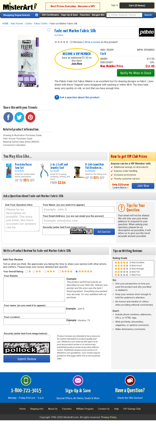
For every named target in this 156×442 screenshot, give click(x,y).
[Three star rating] (45, 271)
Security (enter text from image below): (65, 227)
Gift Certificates (50, 15)
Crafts (28, 23)
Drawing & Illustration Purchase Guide (22, 135)
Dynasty (91, 171)
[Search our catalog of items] (148, 15)
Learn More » (120, 187)
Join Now (76, 63)
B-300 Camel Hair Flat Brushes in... (94, 166)
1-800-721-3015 (26, 390)
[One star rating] (26, 271)
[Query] (124, 15)
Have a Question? (130, 390)
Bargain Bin (98, 15)
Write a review (92, 42)
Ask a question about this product (79, 97)
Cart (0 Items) (137, 5)
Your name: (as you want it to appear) (24, 305)
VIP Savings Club (132, 408)
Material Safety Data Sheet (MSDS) (21, 141)
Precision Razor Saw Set (23, 166)
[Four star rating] (59, 271)
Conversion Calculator (14, 145)
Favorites (85, 15)
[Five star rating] (76, 271)
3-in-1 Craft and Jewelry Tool (59, 166)
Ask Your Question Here (18, 204)
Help (116, 408)
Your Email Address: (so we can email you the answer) (73, 216)
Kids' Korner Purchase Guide (17, 138)
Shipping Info (37, 408)
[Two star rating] (34, 271)
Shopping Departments (16, 15)
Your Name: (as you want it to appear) (64, 204)
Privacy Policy (109, 417)
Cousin (56, 171)
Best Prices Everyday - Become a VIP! (73, 6)
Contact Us (104, 408)
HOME (5, 23)
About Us (52, 408)
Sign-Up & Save (69, 15)
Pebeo (60, 35)
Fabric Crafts (40, 23)
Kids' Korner (17, 23)
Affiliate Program (85, 408)
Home (22, 408)
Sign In (114, 5)
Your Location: (11, 317)
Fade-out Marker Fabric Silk (75, 31)
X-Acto (21, 171)
